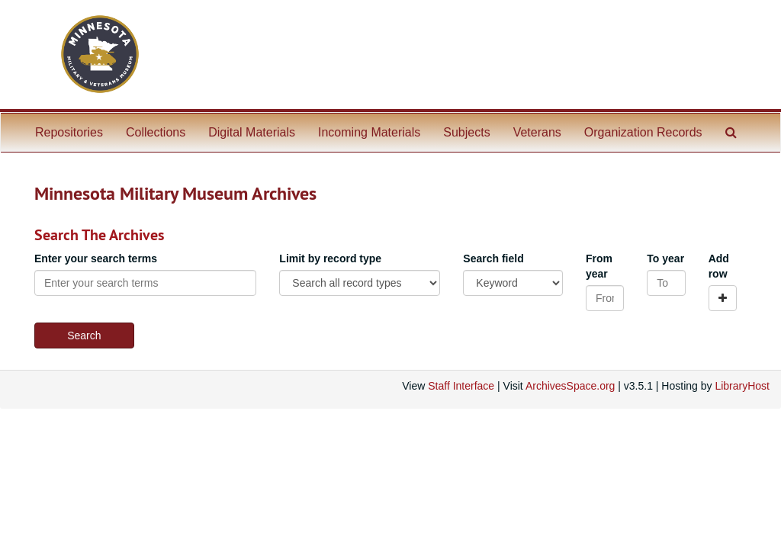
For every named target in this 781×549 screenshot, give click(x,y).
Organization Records (643, 132)
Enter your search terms (95, 258)
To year (665, 258)
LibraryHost (742, 386)
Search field (493, 258)
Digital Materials (251, 132)
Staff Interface (461, 386)
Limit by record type (330, 258)
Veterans (537, 132)
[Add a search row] (723, 298)
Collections (155, 132)
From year (599, 266)
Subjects (466, 132)
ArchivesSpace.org (570, 386)
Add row (719, 266)
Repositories (69, 132)
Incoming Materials (369, 132)
